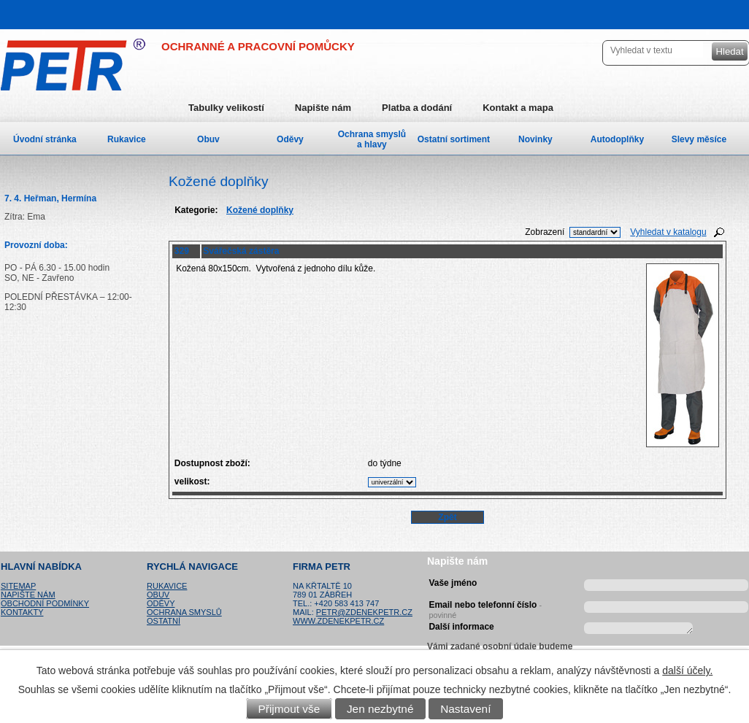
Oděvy (290, 139)
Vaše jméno (453, 583)
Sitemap (18, 585)
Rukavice (126, 139)
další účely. (687, 670)
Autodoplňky (617, 139)
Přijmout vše (289, 709)
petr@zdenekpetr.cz (364, 612)
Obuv (208, 139)
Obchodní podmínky (45, 603)
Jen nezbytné (380, 709)
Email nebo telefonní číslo (485, 608)
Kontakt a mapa (518, 107)
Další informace (461, 627)
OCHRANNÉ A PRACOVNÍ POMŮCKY (258, 46)
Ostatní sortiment (454, 139)
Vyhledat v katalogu (668, 232)
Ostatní (163, 620)
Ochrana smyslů (184, 612)
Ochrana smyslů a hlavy (372, 139)
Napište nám (323, 107)
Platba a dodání (417, 107)
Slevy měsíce (699, 139)
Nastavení (465, 709)
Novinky (535, 139)
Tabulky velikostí (226, 107)
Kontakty (22, 612)
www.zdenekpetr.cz (338, 620)
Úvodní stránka (45, 139)
